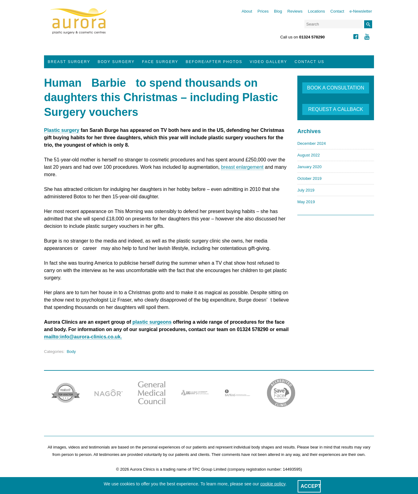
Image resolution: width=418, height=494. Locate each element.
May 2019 (306, 202)
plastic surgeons (151, 322)
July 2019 (306, 190)
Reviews (295, 11)
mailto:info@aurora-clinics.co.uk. (83, 336)
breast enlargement (242, 167)
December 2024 (311, 143)
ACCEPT (311, 486)
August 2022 (308, 155)
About (247, 11)
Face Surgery (160, 62)
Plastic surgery (61, 130)
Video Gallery (268, 62)
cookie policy (272, 483)
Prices (263, 11)
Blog (278, 11)
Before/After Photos (214, 62)
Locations (316, 11)
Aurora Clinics (78, 25)
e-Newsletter (361, 11)
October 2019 (309, 178)
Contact (337, 11)
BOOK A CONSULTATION (335, 87)
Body (71, 351)
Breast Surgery (69, 62)
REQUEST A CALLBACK (335, 109)
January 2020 (309, 166)
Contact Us (309, 62)
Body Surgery (116, 62)
